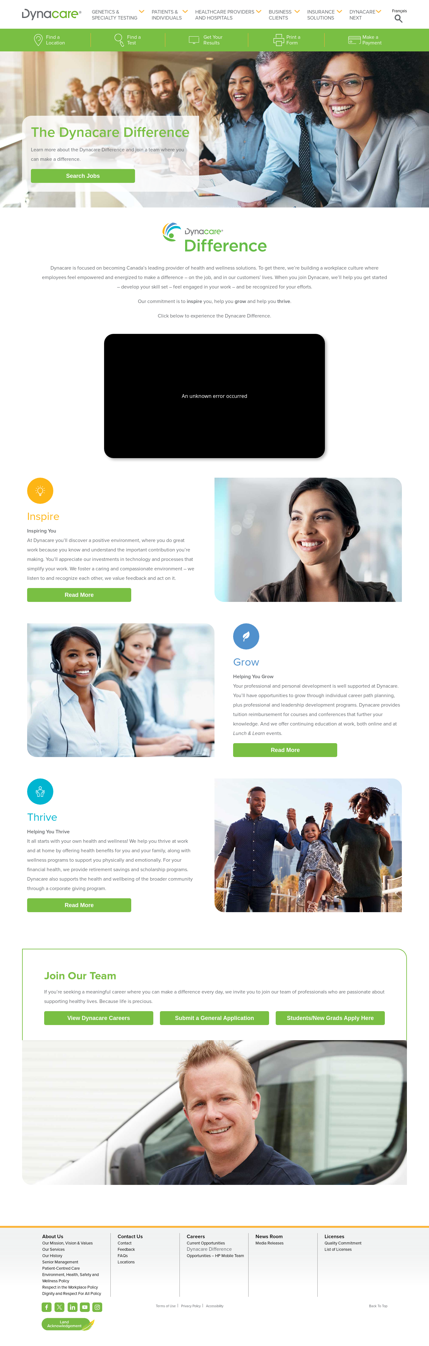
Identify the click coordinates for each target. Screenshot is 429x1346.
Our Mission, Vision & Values (67, 1243)
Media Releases (270, 1243)
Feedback (126, 1249)
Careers (196, 1236)
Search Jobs (83, 176)
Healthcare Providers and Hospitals (224, 15)
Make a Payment (372, 40)
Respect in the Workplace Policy (70, 1287)
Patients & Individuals (167, 15)
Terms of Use (166, 1306)
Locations (126, 1262)
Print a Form (293, 40)
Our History (52, 1255)
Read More (79, 595)
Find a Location (55, 40)
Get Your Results (212, 40)
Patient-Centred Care (61, 1268)
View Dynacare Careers (98, 1018)
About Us (52, 1236)
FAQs (123, 1255)
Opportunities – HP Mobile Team (215, 1255)
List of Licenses (338, 1249)
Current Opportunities (206, 1243)
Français (399, 11)
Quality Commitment (343, 1243)
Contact (125, 1243)
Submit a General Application (214, 1018)
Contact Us (130, 1236)
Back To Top (378, 1306)
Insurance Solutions (321, 15)
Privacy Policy (191, 1306)
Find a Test (134, 40)
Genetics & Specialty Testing (114, 15)
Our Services (53, 1249)
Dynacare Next (362, 15)
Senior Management (60, 1262)
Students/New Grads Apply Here (330, 1018)
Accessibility (214, 1306)
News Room (269, 1236)
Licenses (334, 1236)
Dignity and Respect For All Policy (71, 1293)
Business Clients (280, 15)
